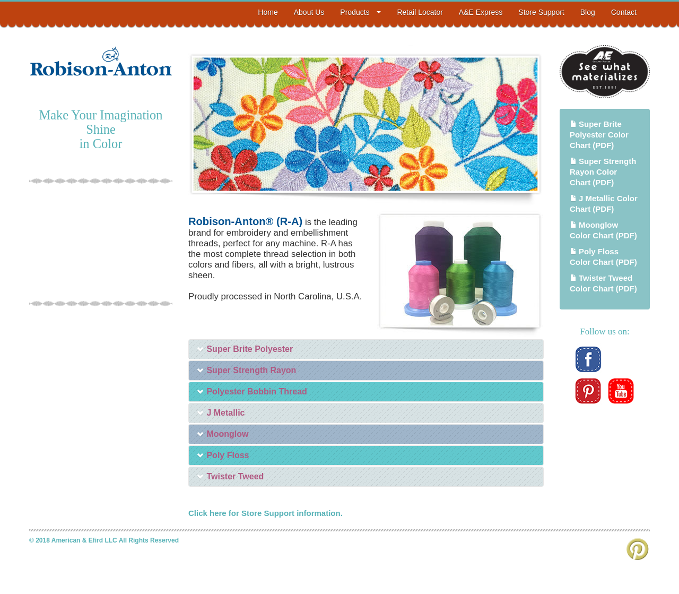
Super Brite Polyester (245, 349)
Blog (587, 12)
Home (267, 12)
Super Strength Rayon (246, 370)
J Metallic (221, 412)
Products (360, 12)
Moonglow (223, 433)
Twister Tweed (230, 476)
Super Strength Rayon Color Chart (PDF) (603, 172)
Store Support (541, 12)
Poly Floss (223, 455)
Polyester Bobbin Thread (252, 391)
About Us (309, 12)
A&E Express (480, 12)
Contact (624, 12)
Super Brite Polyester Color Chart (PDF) (599, 134)
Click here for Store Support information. (265, 513)
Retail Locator (419, 12)
